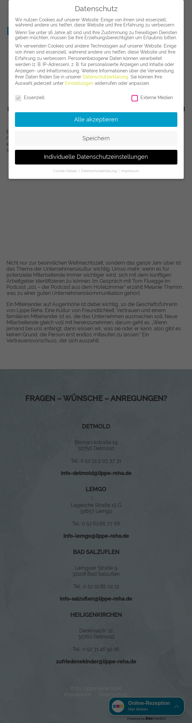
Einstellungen (79, 83)
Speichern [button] (96, 138)
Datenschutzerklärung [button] (99, 171)
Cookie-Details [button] (65, 171)
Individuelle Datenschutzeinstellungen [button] (96, 157)
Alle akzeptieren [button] (96, 119)
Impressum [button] (130, 171)
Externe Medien (152, 97)
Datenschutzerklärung (105, 76)
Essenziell (30, 97)
